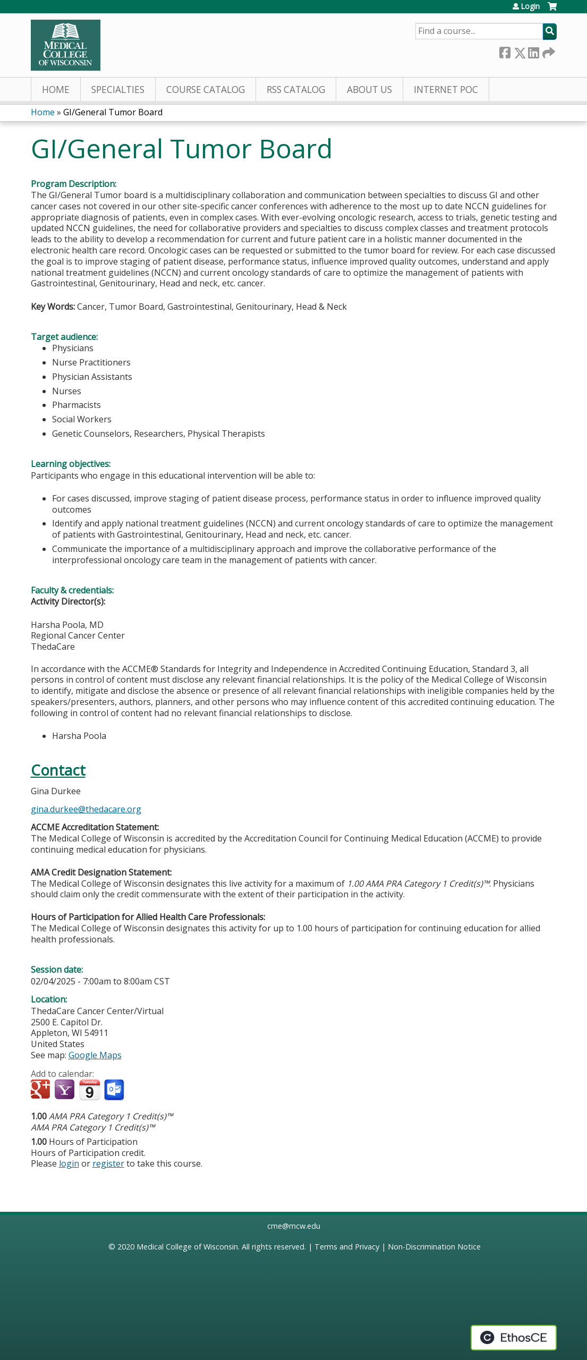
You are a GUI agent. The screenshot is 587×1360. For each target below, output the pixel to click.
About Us (369, 89)
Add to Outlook (115, 1090)
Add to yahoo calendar (65, 1090)
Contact (58, 770)
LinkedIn (533, 51)
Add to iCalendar (89, 1089)
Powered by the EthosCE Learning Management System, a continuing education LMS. (514, 1337)
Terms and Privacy (346, 1247)
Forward (547, 51)
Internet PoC (446, 89)
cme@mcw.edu (293, 1226)
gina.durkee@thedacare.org (86, 809)
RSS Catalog (296, 89)
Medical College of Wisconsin (187, 1247)
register (108, 1163)
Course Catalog (205, 89)
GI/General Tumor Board (113, 112)
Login (530, 6)
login (69, 1163)
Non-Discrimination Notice (434, 1247)
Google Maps (95, 1055)
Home (56, 89)
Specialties (117, 89)
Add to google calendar (42, 1090)
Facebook (504, 51)
